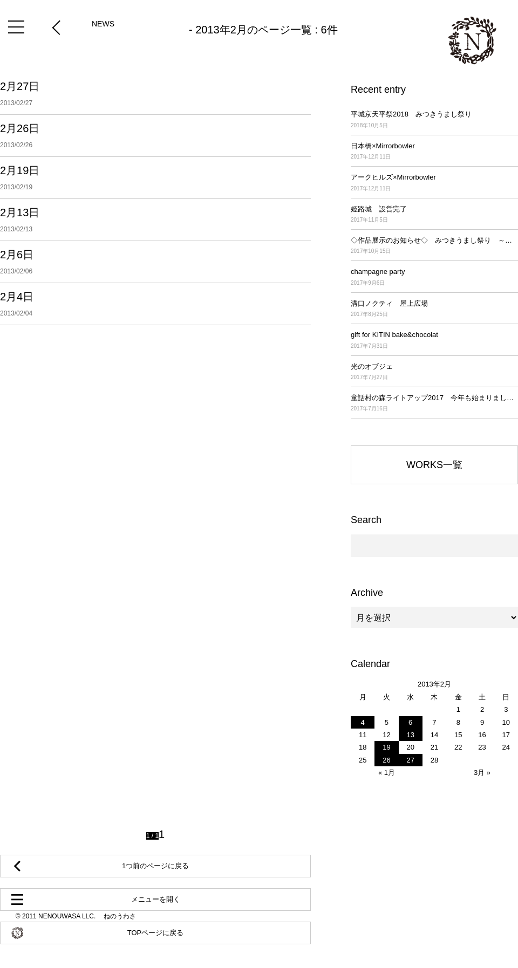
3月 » (482, 772)
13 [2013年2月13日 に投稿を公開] (410, 735)
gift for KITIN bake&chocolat (434, 341)
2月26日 (155, 135)
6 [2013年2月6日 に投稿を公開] (410, 722)
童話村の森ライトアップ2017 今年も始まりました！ (434, 404)
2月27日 (155, 94)
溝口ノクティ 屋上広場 (434, 309)
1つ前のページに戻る (155, 866)
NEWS (103, 23)
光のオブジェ (434, 372)
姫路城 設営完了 (434, 215)
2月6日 (155, 262)
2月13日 (155, 220)
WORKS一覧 (434, 464)
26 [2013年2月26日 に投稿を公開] (386, 760)
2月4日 (155, 304)
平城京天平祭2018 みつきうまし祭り (434, 120)
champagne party (434, 277)
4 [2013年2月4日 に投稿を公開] (363, 722)
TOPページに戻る (155, 933)
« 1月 (386, 772)
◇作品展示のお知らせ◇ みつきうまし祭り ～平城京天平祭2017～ (434, 246)
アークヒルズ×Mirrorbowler (434, 183)
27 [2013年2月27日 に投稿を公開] (410, 760)
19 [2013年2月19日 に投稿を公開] (386, 747)
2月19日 (155, 177)
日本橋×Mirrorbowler (434, 152)
